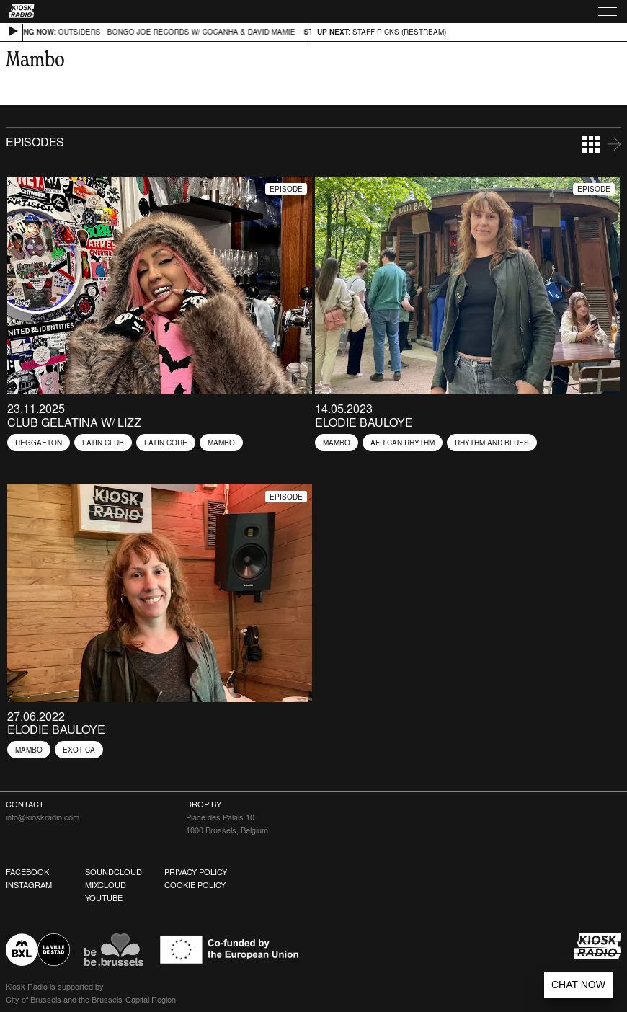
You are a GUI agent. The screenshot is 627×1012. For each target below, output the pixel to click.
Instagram (29, 885)
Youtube (104, 898)
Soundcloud (113, 872)
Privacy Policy (195, 872)
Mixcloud (105, 885)
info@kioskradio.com (42, 817)
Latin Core (165, 443)
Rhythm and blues (492, 443)
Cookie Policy (195, 885)
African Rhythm (402, 443)
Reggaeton (38, 443)
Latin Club (103, 443)
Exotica (79, 750)
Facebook (27, 872)
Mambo (221, 443)
